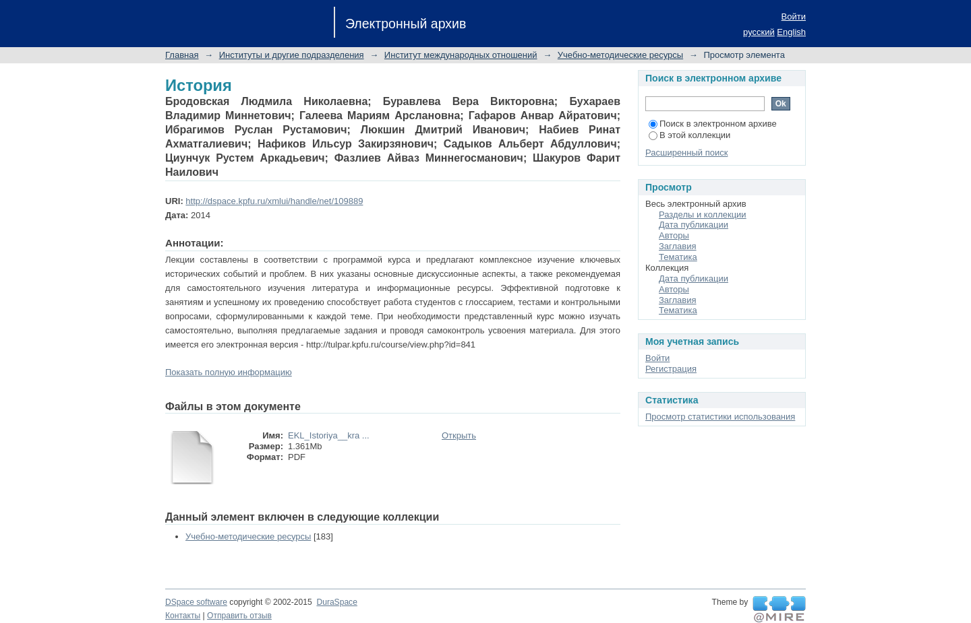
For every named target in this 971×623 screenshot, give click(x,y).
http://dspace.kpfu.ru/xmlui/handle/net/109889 (274, 201)
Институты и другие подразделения (291, 55)
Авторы (674, 235)
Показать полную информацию (228, 372)
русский (759, 32)
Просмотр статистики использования (720, 417)
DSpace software (196, 602)
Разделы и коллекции (702, 214)
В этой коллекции (689, 135)
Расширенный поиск (686, 152)
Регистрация (671, 369)
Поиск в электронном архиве (713, 124)
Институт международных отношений (460, 55)
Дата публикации (693, 225)
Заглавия (678, 246)
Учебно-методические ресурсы (620, 55)
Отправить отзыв (239, 615)
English (791, 32)
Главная (181, 55)
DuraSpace (336, 602)
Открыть (459, 435)
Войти (794, 16)
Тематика (678, 257)
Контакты (182, 615)
